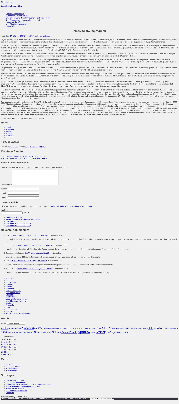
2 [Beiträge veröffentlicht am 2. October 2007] (4, 345)
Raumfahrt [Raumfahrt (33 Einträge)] (22, 335)
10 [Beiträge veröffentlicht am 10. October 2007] (7, 347)
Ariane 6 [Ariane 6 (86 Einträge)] (29, 331)
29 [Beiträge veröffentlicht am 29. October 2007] (2, 355)
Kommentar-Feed (13, 371)
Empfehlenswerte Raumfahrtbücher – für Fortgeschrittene (29, 18)
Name (4, 192)
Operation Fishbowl (14, 220)
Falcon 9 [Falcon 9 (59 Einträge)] (106, 331)
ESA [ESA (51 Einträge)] (99, 331)
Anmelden (10, 367)
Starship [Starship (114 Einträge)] (101, 335)
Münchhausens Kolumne (16, 304)
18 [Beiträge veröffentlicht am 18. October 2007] (10, 350)
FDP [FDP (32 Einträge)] (122, 331)
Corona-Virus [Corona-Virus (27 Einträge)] (76, 331)
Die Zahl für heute (13, 296)
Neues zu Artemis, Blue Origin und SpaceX (23, 222)
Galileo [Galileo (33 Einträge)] (126, 331)
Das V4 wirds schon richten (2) (18, 226)
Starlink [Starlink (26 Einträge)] (93, 335)
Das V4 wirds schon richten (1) (18, 228)
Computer (10, 291)
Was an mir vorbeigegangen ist (18, 316)
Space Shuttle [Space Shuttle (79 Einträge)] (69, 335)
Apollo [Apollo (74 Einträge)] (4, 331)
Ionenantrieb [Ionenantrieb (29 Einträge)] (134, 331)
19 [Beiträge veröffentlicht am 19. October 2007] (12, 350)
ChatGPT (10, 287)
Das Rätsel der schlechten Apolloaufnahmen (23, 156)
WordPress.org (12, 373)
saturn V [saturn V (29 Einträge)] (43, 335)
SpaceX (9, 314)
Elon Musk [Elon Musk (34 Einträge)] (92, 331)
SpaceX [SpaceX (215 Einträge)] (84, 335)
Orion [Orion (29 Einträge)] (9, 335)
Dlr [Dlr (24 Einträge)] (81, 331)
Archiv (3, 326)
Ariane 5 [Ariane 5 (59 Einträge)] (19, 331)
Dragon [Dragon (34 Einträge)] (85, 331)
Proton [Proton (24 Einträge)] (16, 335)
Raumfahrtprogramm (38, 147)
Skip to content (7, 2)
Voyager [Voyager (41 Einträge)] (125, 335)
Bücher (9, 283)
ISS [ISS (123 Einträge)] (150, 331)
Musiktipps (10, 306)
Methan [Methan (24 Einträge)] (167, 331)
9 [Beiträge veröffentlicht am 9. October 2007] (4, 347)
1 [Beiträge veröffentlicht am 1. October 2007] (1, 345)
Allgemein (10, 281)
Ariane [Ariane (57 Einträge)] (11, 331)
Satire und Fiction (13, 312)
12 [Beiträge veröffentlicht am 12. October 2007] (12, 347)
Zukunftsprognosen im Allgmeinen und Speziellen (24, 158)
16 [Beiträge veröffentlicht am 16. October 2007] (5, 350)
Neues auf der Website (15, 22)
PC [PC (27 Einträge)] (13, 335)
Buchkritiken (11, 285)
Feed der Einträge (13, 369)
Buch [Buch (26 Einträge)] (59, 331)
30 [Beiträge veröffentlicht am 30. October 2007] (5, 355)
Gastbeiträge (11, 300)
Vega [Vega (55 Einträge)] (112, 335)
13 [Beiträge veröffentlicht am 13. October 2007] (15, 347)
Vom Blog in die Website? (16, 24)
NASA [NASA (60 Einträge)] (4, 335)
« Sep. (3, 357)
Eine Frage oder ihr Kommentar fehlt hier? (23, 20)
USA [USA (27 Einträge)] (108, 335)
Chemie (9, 289)
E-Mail (4, 196)
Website (4, 200)
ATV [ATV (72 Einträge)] (40, 331)
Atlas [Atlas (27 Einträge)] (35, 331)
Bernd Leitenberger (45, 36)
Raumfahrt (13, 147)
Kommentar (6, 188)
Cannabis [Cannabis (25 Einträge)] (64, 331)
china (26, 147)
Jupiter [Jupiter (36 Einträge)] (156, 331)
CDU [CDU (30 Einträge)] (69, 331)
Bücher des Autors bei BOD (17, 16)
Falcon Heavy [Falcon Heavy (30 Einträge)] (115, 331)
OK (92, 402)
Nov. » (10, 357)
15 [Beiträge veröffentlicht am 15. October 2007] (2, 350)
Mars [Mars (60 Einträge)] (161, 331)
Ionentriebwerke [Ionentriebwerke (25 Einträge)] (143, 331)
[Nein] (113, 402)
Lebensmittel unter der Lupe (17, 302)
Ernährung (10, 298)
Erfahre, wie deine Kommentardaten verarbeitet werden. (72, 209)
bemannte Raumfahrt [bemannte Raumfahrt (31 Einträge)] (50, 331)
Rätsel (8, 310)
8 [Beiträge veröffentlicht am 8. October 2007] (1, 347)
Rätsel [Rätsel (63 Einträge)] (37, 335)
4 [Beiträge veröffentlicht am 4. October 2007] (9, 345)
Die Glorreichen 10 (13, 293)
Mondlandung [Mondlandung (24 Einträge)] (174, 331)
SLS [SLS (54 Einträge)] (54, 335)
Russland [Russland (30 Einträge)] (30, 335)
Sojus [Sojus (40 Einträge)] (58, 335)
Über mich (10, 26)
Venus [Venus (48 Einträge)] (118, 335)
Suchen (4, 213)
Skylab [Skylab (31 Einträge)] (49, 335)
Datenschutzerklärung (15, 14)
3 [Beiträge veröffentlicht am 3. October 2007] (6, 345)
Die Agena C (11, 224)
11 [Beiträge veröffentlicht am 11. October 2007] (10, 347)
